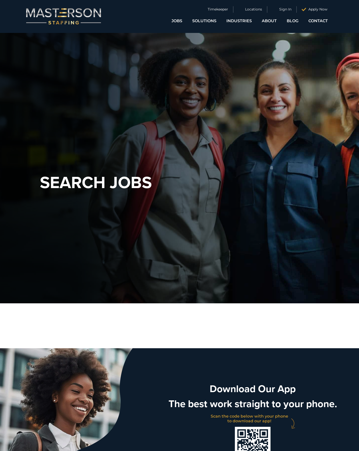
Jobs (177, 20)
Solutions (204, 20)
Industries (239, 20)
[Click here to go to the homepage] (63, 16)
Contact (318, 20)
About (269, 20)
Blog (292, 20)
